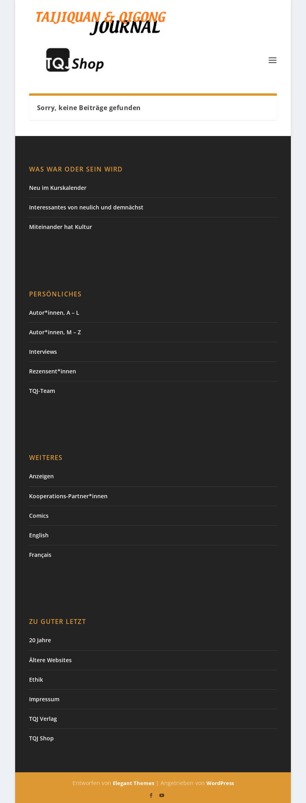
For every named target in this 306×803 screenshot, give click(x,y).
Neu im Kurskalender (57, 187)
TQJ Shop (41, 738)
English (39, 535)
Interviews (43, 351)
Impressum (44, 699)
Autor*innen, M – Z (55, 332)
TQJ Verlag (43, 718)
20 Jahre (40, 640)
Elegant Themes (133, 783)
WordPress (220, 783)
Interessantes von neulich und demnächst (86, 207)
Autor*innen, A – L (54, 312)
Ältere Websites (50, 660)
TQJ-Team (42, 391)
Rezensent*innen (52, 371)
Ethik (36, 679)
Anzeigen (41, 476)
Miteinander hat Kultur (60, 227)
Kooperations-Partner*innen (68, 496)
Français (40, 554)
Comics (39, 515)
